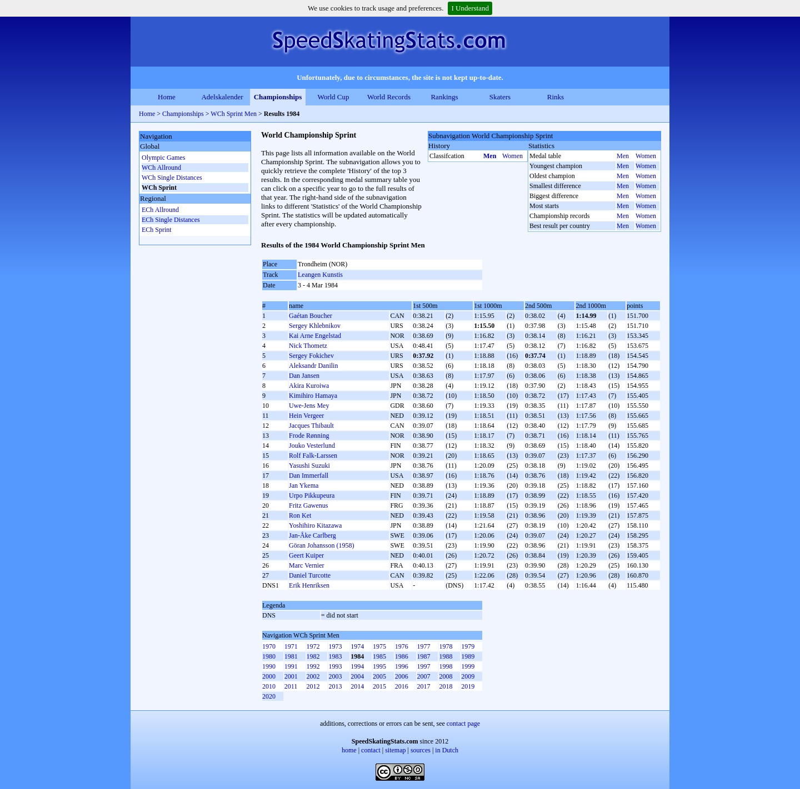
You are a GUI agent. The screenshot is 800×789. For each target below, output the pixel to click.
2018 (445, 686)
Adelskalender (222, 97)
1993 (335, 666)
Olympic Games (163, 157)
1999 (467, 666)
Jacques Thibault (311, 425)
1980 (269, 656)
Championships (278, 97)
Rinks (555, 97)
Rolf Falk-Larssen (313, 455)
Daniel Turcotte (310, 575)
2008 (445, 676)
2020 (269, 696)
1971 (291, 646)
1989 (467, 656)
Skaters (500, 97)
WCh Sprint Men (234, 114)
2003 (335, 676)
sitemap (395, 750)
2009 (467, 676)
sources (421, 750)
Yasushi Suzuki (309, 465)
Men (489, 156)
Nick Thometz (308, 346)
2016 (401, 686)
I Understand (470, 8)
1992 (313, 666)
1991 (291, 666)
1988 (445, 656)
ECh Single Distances (171, 220)
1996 (401, 666)
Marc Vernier (306, 565)
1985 (379, 656)
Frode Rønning (309, 435)
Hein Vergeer (306, 415)
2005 (379, 676)
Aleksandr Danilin (313, 366)
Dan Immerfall (308, 475)
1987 (424, 656)
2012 (313, 686)
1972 (313, 646)
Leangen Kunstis (320, 275)
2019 (467, 686)
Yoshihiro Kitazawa (315, 525)
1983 (335, 656)
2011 (291, 686)
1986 (401, 656)
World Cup (333, 97)
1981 (291, 656)
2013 (335, 686)
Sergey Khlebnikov (315, 326)
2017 (424, 686)
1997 (424, 666)
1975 (379, 646)
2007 (424, 676)
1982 (313, 656)
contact (371, 750)
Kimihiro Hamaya (313, 395)
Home (167, 97)
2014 (357, 686)
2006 (401, 676)
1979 (467, 646)
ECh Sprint (157, 230)
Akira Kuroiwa (309, 386)
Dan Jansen (304, 376)
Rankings (444, 97)
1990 (269, 666)
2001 (291, 676)
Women (512, 156)
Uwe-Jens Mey (309, 405)
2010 (269, 686)
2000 (269, 676)
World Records (389, 97)
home (349, 750)
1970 (269, 646)
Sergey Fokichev (311, 356)
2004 (357, 676)
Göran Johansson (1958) (321, 545)
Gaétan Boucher (310, 316)
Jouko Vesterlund (312, 445)
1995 (379, 666)
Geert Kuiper (306, 555)
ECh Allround (160, 210)
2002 (313, 676)
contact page (463, 723)
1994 (357, 666)
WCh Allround (161, 167)
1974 (357, 646)
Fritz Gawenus (308, 505)
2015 (379, 686)
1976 (401, 646)
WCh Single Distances (172, 177)
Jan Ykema (303, 485)
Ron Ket (300, 515)
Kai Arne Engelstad (315, 336)
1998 (445, 666)
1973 (335, 646)
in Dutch (446, 750)
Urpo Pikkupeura (311, 495)
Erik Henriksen (309, 585)
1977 (424, 646)
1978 (445, 646)
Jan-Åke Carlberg (312, 535)
